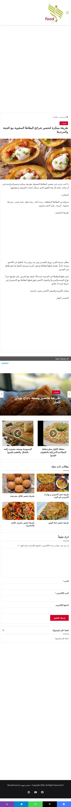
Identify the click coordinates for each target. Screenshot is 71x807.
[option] (35, 394)
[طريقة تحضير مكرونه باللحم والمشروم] (18, 511)
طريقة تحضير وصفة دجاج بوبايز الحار (37, 400)
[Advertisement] (35, 47)
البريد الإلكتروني (62, 593)
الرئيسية (63, 117)
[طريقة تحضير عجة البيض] (53, 511)
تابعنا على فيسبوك (62, 638)
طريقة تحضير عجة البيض (58, 522)
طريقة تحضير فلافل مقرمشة (22, 496)
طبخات (55, 117)
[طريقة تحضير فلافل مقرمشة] (18, 483)
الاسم (66, 581)
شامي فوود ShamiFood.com (18, 785)
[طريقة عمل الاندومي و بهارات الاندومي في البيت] (53, 483)
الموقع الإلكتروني (62, 605)
